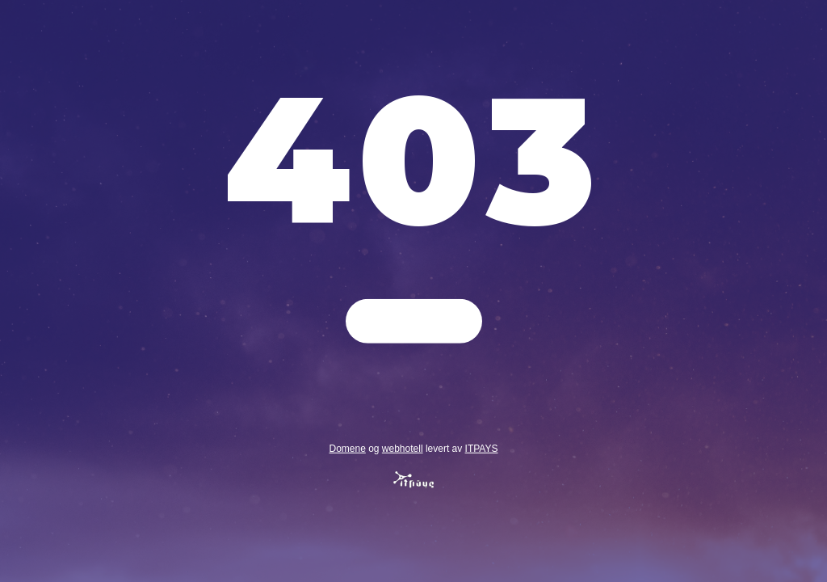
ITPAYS (481, 447)
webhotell (402, 447)
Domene (347, 447)
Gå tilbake (413, 321)
